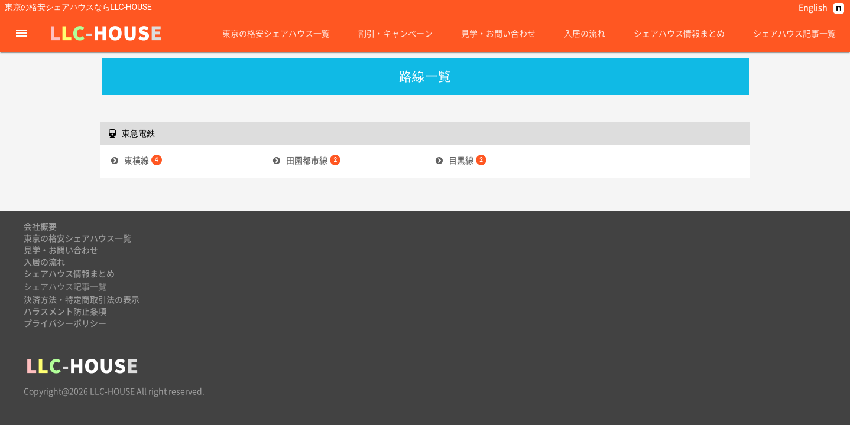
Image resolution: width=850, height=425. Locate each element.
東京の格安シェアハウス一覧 (276, 33)
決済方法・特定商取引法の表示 (81, 299)
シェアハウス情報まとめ (679, 33)
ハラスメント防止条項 (65, 311)
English (813, 7)
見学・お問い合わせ (498, 33)
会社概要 (40, 226)
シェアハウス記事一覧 (794, 33)
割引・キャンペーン (395, 33)
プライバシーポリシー (65, 323)
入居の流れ (584, 33)
